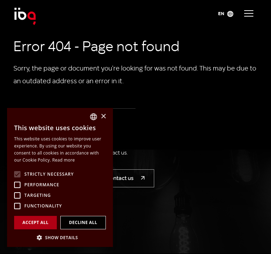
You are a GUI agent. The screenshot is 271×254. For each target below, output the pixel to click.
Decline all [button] (83, 222)
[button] (60, 237)
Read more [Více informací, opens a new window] (63, 160)
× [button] (103, 116)
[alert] (60, 177)
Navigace (248, 13)
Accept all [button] (36, 222)
